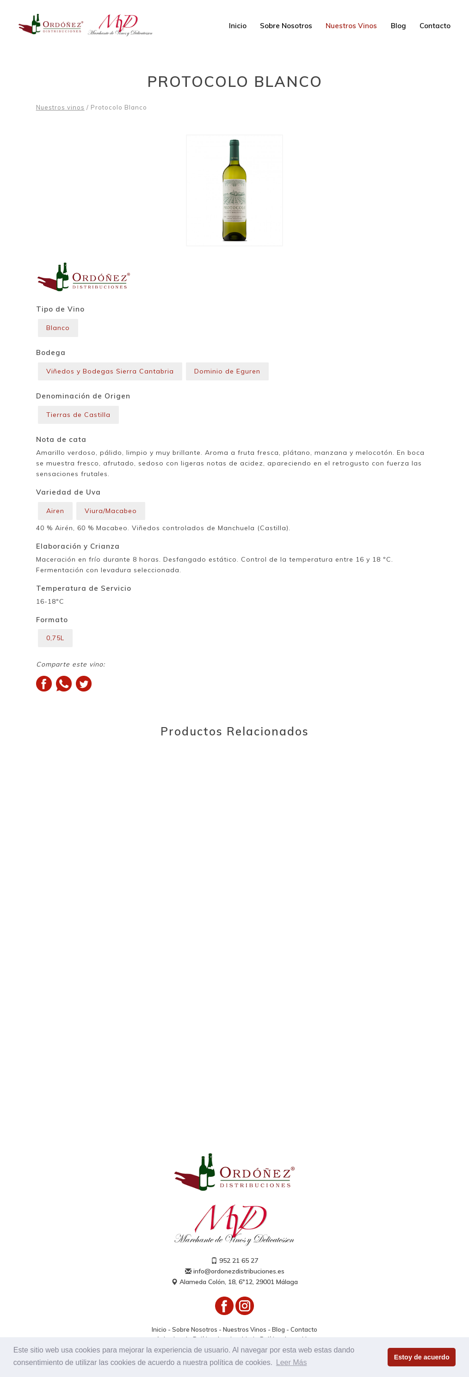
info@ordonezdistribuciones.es (234, 1271)
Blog (398, 25)
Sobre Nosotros (286, 25)
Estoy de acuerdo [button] (422, 1357)
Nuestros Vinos (351, 25)
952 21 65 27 (234, 1260)
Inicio (238, 25)
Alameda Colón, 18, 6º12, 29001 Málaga (234, 1282)
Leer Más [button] (291, 1362)
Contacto (435, 25)
